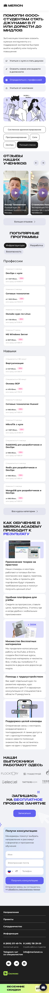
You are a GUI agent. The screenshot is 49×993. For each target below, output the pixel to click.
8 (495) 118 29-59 (32, 943)
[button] (36, 163)
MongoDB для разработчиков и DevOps (23, 491)
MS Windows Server (17, 334)
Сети (34, 137)
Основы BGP (13, 383)
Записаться (24, 813)
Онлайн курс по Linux (18, 314)
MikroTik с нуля (14, 424)
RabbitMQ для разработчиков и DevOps (24, 446)
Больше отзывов (24, 221)
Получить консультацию (24, 880)
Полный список (27, 145)
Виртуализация (15, 363)
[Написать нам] (43, 987)
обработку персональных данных (24, 889)
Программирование (16, 137)
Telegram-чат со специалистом (13, 953)
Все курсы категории (25, 511)
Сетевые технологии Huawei (22, 404)
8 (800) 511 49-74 (12, 943)
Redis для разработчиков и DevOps (21, 468)
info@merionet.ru (33, 952)
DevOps (10, 145)
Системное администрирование (24, 129)
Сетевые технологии (17, 293)
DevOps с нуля (14, 273)
